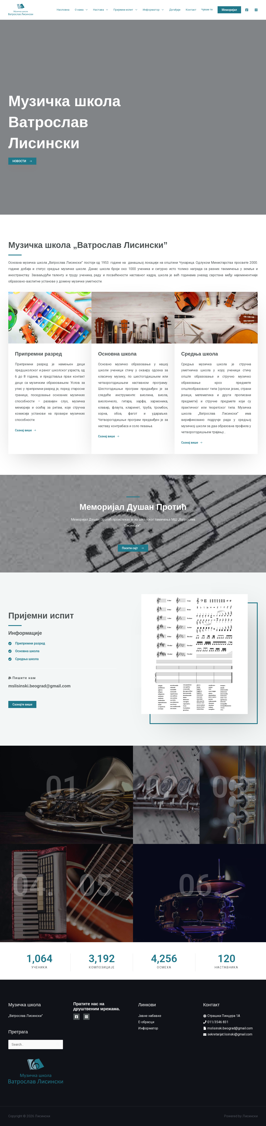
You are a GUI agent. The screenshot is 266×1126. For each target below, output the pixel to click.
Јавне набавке (149, 1016)
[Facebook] (246, 9)
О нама (79, 9)
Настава (98, 9)
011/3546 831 (217, 1022)
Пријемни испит (123, 9)
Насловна (63, 9)
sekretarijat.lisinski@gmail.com (229, 1034)
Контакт (191, 9)
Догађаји (174, 9)
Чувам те (207, 9)
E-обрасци (146, 1022)
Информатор (151, 9)
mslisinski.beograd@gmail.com (39, 686)
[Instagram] (256, 9)
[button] (229, 9)
